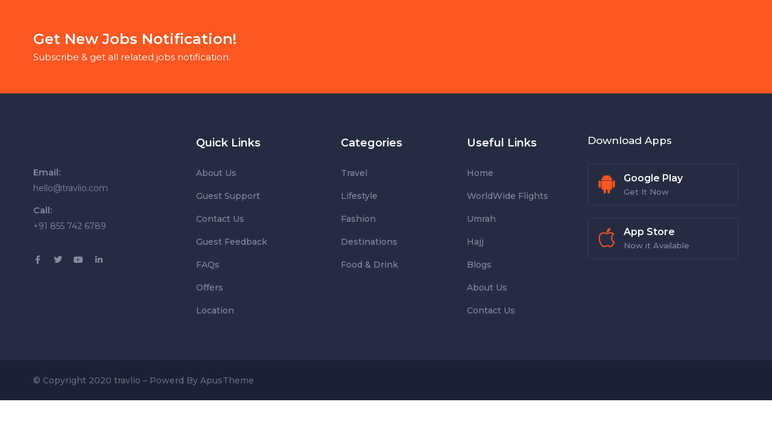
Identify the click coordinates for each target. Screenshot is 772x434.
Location (215, 310)
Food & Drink (369, 264)
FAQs (208, 264)
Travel (354, 173)
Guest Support (228, 195)
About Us (216, 173)
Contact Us (220, 218)
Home (480, 173)
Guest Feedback (231, 241)
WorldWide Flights (507, 195)
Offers (209, 287)
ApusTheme (227, 380)
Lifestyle (359, 195)
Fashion (358, 218)
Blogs (479, 264)
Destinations (369, 241)
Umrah (481, 218)
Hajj (475, 241)
